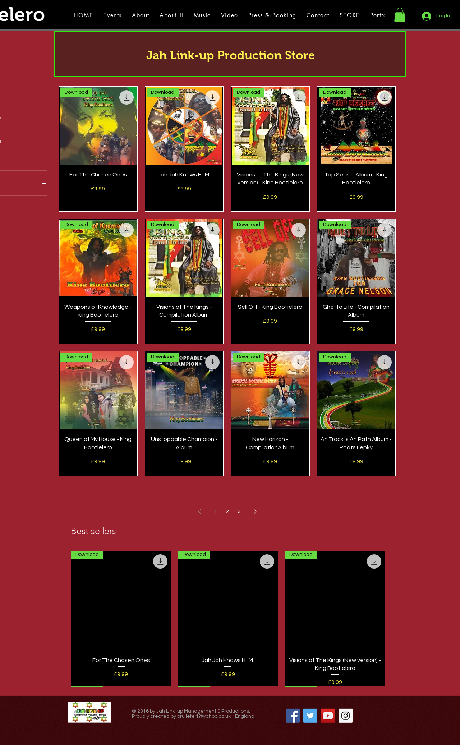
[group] (228, 618)
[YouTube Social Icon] (328, 716)
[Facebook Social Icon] (293, 716)
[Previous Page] (199, 511)
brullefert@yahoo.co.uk (204, 716)
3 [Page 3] (239, 511)
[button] (400, 15)
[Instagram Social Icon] (346, 716)
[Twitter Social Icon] (310, 716)
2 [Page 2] (227, 511)
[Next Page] (255, 511)
